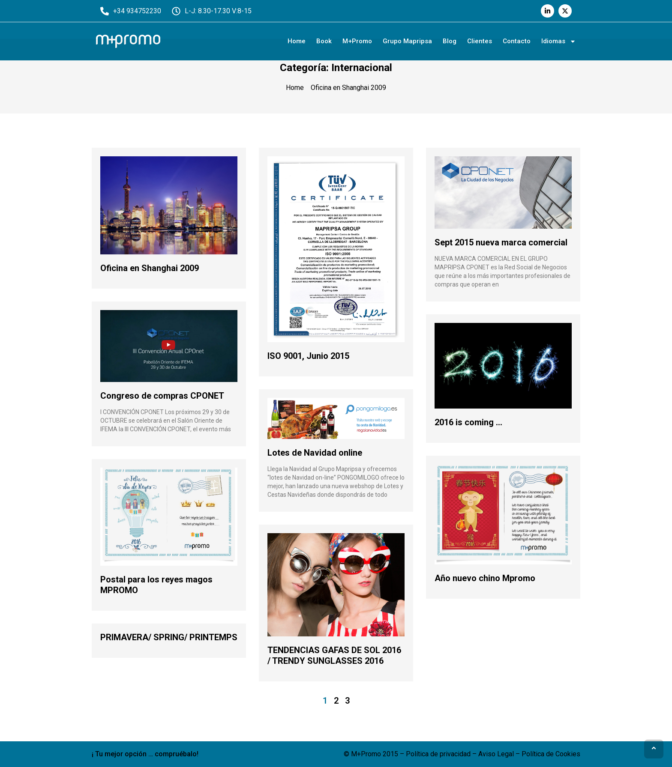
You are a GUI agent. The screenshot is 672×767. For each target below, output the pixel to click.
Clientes (479, 41)
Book (324, 41)
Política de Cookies (551, 754)
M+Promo (357, 41)
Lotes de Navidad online (314, 453)
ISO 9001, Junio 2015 (308, 356)
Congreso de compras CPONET (162, 396)
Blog (449, 41)
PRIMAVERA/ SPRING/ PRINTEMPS (168, 637)
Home (297, 41)
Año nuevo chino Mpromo (485, 578)
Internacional (361, 68)
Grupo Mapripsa (407, 41)
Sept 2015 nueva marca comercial (501, 242)
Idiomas (558, 41)
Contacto (517, 41)
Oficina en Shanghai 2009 (149, 268)
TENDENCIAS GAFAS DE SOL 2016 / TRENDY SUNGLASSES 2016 (334, 655)
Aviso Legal (496, 754)
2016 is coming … (468, 422)
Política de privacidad (438, 754)
